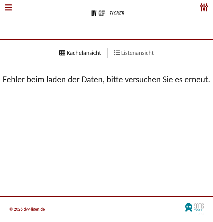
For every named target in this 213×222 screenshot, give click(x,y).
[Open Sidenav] (8, 8)
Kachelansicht (80, 52)
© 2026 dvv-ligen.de (27, 209)
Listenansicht (134, 52)
